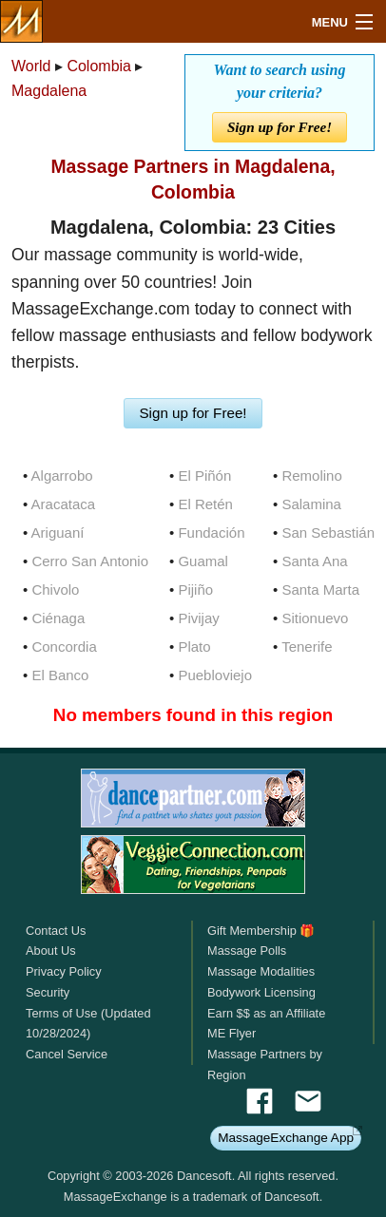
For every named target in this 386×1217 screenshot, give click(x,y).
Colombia (99, 66)
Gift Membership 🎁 (261, 930)
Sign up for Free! (279, 127)
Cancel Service (66, 1054)
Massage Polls (246, 950)
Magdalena (49, 91)
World (31, 66)
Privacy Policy (64, 971)
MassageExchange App (286, 1138)
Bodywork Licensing (261, 992)
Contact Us (56, 930)
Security (47, 992)
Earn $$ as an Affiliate (266, 1013)
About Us (51, 950)
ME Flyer (231, 1033)
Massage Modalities (261, 971)
